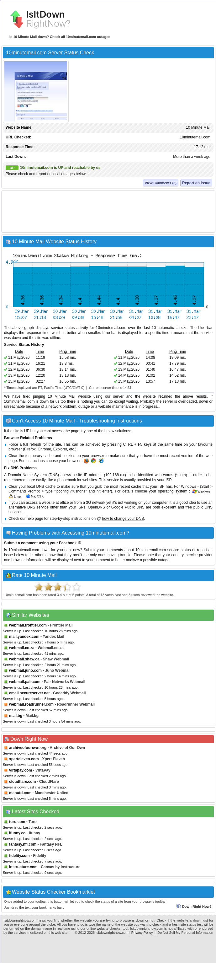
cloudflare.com (22, 781)
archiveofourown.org (27, 747)
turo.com (17, 822)
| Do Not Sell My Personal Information (184, 932)
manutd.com (20, 793)
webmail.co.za (21, 648)
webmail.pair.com (24, 682)
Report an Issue (196, 183)
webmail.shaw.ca (24, 659)
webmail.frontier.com (28, 625)
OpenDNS (96, 507)
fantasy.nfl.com (22, 844)
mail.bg (15, 715)
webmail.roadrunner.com (31, 704)
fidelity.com (19, 855)
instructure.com (23, 867)
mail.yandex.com (24, 636)
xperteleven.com (24, 759)
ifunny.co (17, 833)
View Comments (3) (160, 183)
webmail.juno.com (25, 670)
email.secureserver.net (29, 693)
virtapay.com (20, 770)
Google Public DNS (128, 507)
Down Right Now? (194, 906)
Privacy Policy (142, 932)
